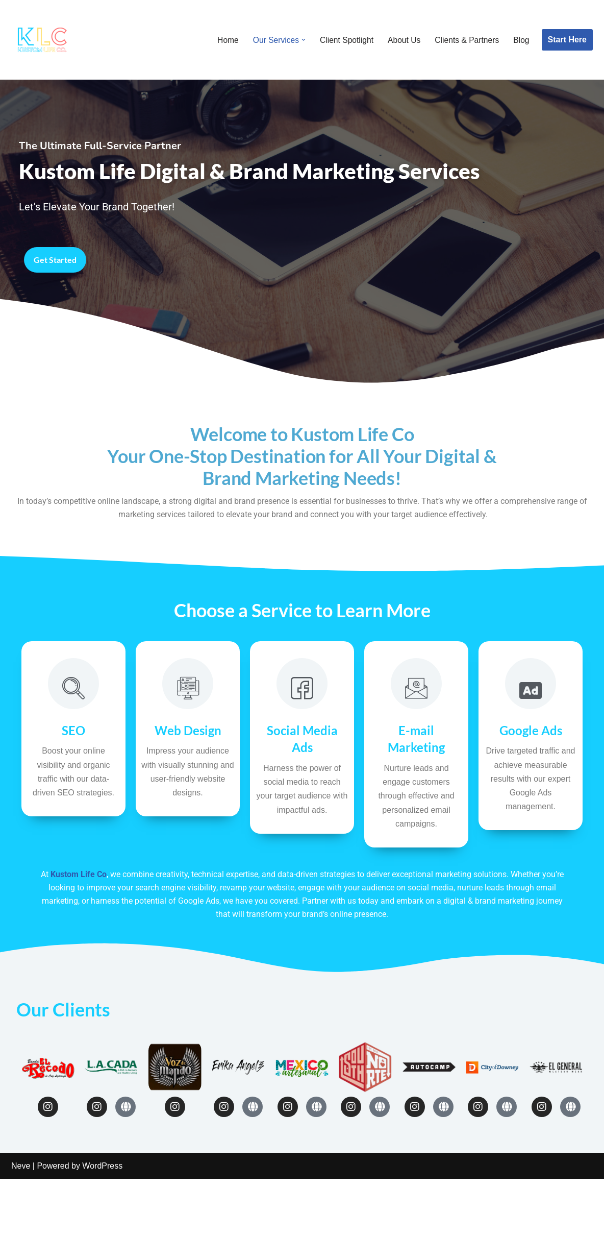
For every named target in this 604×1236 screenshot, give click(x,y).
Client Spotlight (343, 40)
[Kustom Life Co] (41, 39)
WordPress (102, 1223)
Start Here (567, 39)
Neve (20, 1223)
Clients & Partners (466, 40)
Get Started (58, 312)
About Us (402, 40)
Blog (521, 40)
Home (223, 40)
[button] (299, 40)
